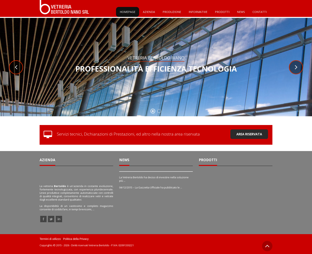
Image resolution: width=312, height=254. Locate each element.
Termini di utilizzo (50, 238)
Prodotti (222, 12)
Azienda (149, 12)
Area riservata (249, 134)
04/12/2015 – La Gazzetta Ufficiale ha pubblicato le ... (150, 187)
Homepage (127, 12)
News (241, 12)
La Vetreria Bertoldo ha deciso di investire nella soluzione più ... (154, 178)
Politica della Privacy (76, 238)
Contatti (260, 12)
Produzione (172, 12)
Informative (198, 12)
